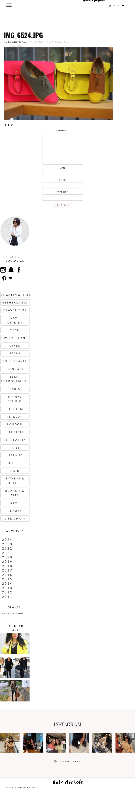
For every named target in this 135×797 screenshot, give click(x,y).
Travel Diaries (14, 320)
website (62, 192)
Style (15, 345)
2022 (7, 548)
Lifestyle (15, 432)
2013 (7, 588)
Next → (21, 45)
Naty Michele (68, 783)
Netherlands (15, 302)
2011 (7, 597)
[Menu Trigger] (9, 5)
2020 (7, 557)
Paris (15, 388)
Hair (15, 470)
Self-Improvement (15, 379)
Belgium (15, 408)
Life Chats (14, 518)
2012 (7, 592)
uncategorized (15, 294)
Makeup (15, 416)
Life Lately (15, 439)
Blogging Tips (15, 493)
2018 (7, 566)
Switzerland (15, 337)
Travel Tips (15, 310)
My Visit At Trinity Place (55, 42)
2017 (7, 570)
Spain (14, 353)
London (15, 424)
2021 (7, 553)
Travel (15, 503)
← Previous (10, 45)
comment (62, 130)
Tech (15, 330)
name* (63, 168)
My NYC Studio (15, 399)
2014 (7, 583)
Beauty (15, 510)
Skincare (15, 368)
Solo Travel (15, 361)
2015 (7, 579)
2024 (7, 539)
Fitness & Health (14, 481)
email (62, 180)
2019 (7, 561)
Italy (15, 447)
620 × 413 (33, 42)
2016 (7, 575)
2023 (7, 544)
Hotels (15, 463)
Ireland (15, 455)
